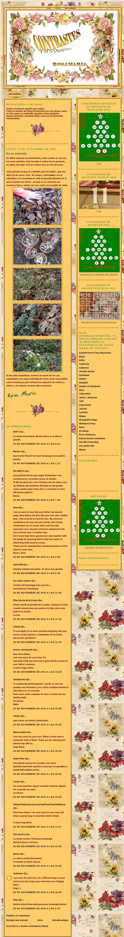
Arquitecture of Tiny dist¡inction (95, 353)
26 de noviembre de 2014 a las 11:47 (37, 827)
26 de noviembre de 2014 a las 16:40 (37, 892)
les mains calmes (22, 581)
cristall (17, 626)
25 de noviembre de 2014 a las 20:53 (37, 774)
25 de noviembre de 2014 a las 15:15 (37, 724)
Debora (82, 379)
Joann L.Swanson (88, 397)
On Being (83, 431)
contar (16, 781)
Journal (83, 408)
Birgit (82, 356)
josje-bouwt (85, 405)
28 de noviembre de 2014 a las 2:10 (36, 908)
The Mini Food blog (89, 442)
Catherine (84, 368)
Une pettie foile (86, 446)
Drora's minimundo (23, 650)
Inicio (40, 920)
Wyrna (82, 449)
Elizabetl (83, 382)
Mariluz (16, 451)
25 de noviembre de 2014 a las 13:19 (37, 672)
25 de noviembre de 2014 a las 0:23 (36, 444)
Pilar (15, 900)
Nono (82, 427)
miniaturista (19, 679)
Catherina (84, 364)
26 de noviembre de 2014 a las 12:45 (37, 846)
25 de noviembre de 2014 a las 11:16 (37, 619)
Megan (82, 416)
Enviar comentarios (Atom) (34, 926)
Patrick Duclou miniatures (92, 438)
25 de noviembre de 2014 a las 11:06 (37, 593)
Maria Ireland (19, 732)
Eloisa (16, 854)
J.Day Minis (85, 393)
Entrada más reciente (17, 920)
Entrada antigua (60, 920)
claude (16, 716)
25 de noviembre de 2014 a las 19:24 (37, 751)
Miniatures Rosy (87, 423)
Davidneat (84, 375)
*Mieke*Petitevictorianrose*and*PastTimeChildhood (39, 804)
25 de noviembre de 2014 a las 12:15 (37, 642)
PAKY (16, 432)
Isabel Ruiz (18, 758)
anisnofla (18, 564)
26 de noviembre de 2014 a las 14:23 (37, 866)
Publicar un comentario (18, 915)
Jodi (81, 401)
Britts (82, 360)
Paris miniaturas (87, 434)
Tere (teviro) (19, 834)
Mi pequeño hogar (88, 420)
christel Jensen (87, 371)
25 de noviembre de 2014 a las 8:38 (36, 573)
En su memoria (16, 153)
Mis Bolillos (15, 94)
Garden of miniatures (89, 386)
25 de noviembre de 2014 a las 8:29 (36, 557)
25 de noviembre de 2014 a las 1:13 (36, 463)
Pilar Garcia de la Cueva (25, 600)
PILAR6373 (18, 471)
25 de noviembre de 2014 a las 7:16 (36, 500)
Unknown (18, 873)
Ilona (15, 507)
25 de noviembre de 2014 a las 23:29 (37, 797)
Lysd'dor (83, 412)
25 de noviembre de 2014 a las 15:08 (37, 708)
